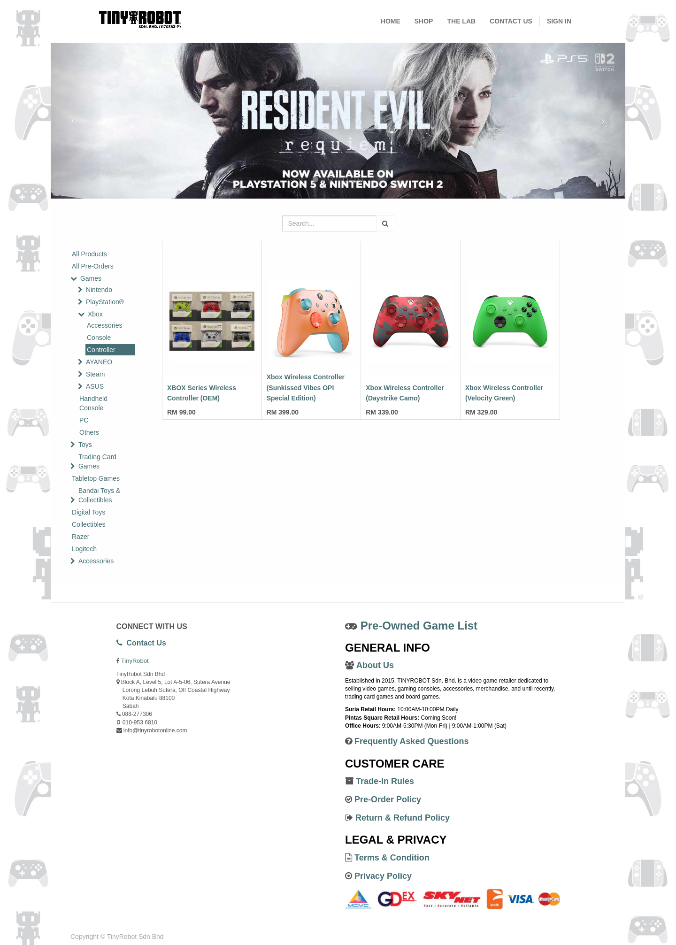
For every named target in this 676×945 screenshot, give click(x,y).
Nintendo (99, 289)
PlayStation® (105, 302)
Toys (85, 444)
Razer (80, 536)
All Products (89, 254)
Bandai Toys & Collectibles (99, 495)
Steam (95, 374)
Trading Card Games (97, 461)
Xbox (95, 314)
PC (83, 420)
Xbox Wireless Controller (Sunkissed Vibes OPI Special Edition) (306, 387)
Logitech (84, 549)
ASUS (95, 386)
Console (99, 337)
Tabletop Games (96, 478)
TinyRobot (135, 660)
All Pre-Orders (93, 266)
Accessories (104, 325)
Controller (101, 349)
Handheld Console (93, 403)
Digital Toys (88, 512)
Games (90, 278)
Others (89, 432)
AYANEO (99, 362)
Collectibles (89, 524)
